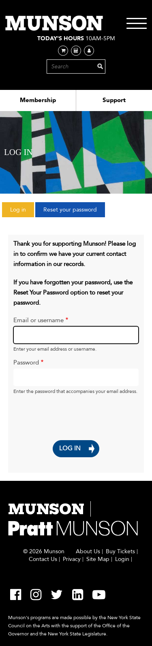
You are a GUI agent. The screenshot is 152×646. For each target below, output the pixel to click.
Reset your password (70, 210)
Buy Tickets (120, 551)
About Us (88, 551)
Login (122, 559)
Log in (22, 211)
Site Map (97, 559)
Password (26, 362)
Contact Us (43, 559)
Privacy (72, 559)
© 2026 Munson (43, 551)
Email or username (38, 320)
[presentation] (60, 412)
